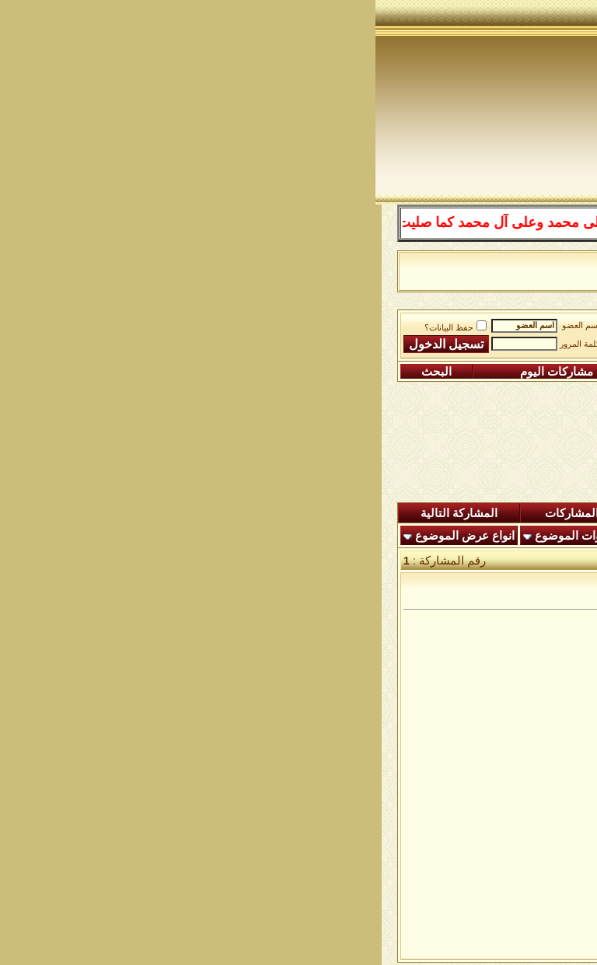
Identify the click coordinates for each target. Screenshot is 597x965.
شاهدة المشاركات (214, 513)
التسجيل (524, 371)
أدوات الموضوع (196, 536)
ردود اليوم (324, 513)
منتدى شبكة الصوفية (504, 322)
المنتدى (542, 513)
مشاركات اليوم (181, 371)
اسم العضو (206, 325)
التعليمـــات (411, 371)
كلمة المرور (204, 344)
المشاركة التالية (83, 513)
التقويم (306, 371)
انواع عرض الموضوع (89, 536)
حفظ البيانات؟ (80, 327)
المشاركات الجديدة (438, 513)
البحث (61, 371)
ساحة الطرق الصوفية (389, 322)
